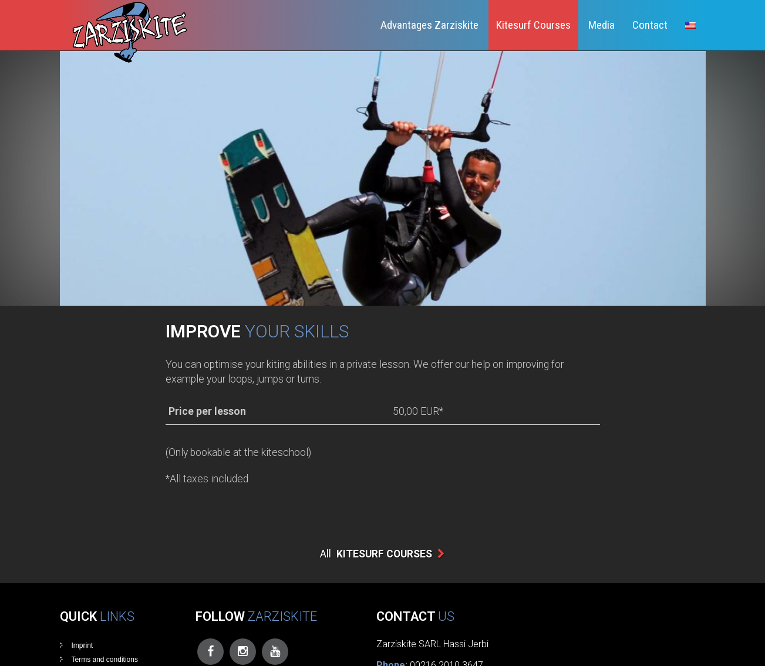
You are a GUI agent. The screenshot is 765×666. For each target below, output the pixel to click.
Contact (650, 25)
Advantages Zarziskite (429, 25)
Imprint (82, 645)
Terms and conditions (105, 659)
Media (601, 25)
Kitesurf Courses (533, 25)
